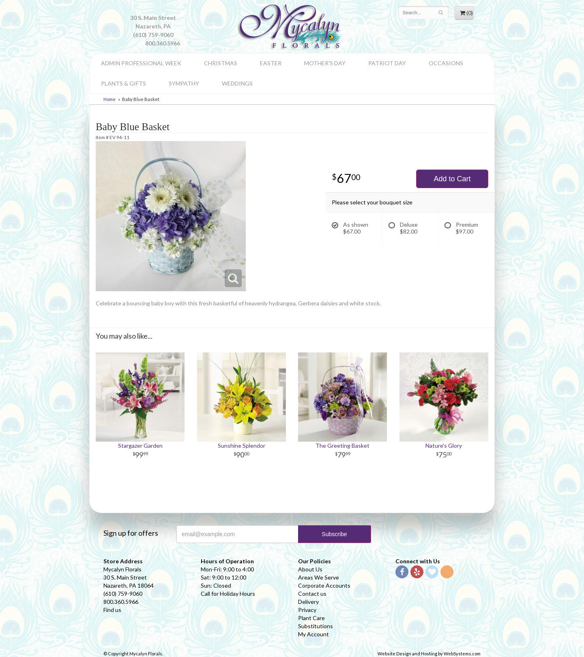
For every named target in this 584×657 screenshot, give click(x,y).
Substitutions (315, 626)
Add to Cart (452, 179)
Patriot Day (387, 63)
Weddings (237, 83)
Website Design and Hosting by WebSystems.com (429, 653)
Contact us (312, 593)
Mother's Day (325, 63)
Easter (270, 63)
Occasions (446, 63)
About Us (310, 569)
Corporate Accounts (324, 585)
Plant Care (311, 617)
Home (109, 99)
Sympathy (184, 83)
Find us (112, 609)
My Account (313, 634)
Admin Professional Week (141, 63)
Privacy (307, 609)
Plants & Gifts (123, 83)
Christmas (220, 63)
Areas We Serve (318, 577)
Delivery (308, 601)
